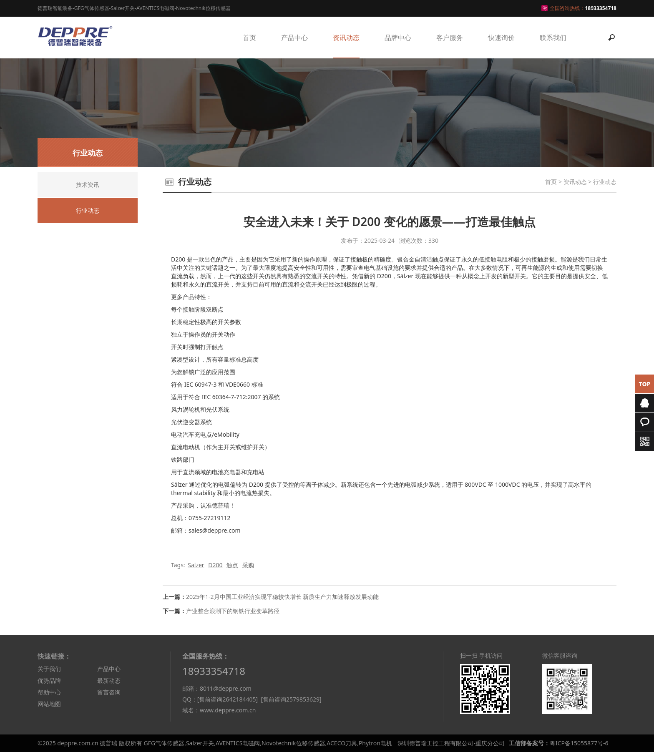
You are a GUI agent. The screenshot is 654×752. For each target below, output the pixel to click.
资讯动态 (346, 37)
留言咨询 (109, 692)
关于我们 (49, 669)
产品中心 (294, 37)
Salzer (196, 565)
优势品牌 (49, 680)
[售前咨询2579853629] (291, 699)
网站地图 (49, 704)
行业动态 (604, 182)
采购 (248, 565)
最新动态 (109, 680)
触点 (232, 565)
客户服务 (449, 37)
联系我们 (553, 37)
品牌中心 (398, 37)
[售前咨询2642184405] (227, 699)
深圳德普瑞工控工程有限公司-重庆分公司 (451, 743)
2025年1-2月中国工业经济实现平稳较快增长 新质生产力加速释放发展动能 (282, 597)
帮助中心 (49, 692)
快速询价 (501, 37)
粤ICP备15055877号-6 (579, 743)
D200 (215, 565)
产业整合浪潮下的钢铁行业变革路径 (232, 611)
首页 (249, 37)
